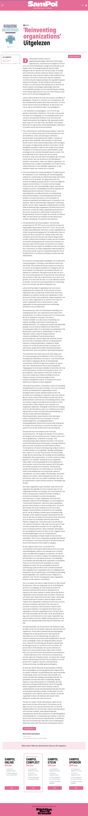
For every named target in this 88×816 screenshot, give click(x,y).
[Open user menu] (86, 5)
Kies (11, 788)
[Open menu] (2, 5)
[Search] (82, 5)
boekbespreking (29, 728)
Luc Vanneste (6, 57)
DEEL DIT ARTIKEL (74, 56)
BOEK (26, 25)
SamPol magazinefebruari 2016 (6, 61)
